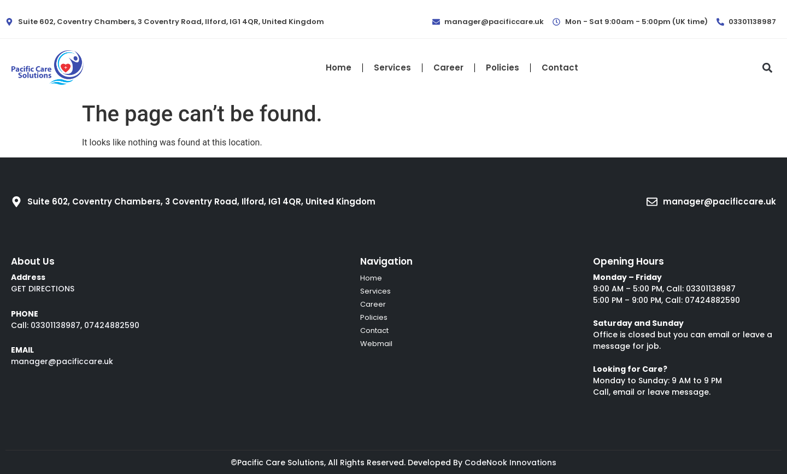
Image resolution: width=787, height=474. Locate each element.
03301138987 (55, 325)
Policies (502, 67)
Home (338, 67)
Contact (560, 67)
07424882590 (111, 325)
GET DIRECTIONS (42, 288)
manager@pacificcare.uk (62, 361)
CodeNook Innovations (510, 462)
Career (448, 67)
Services (392, 67)
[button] (767, 67)
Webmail (376, 343)
